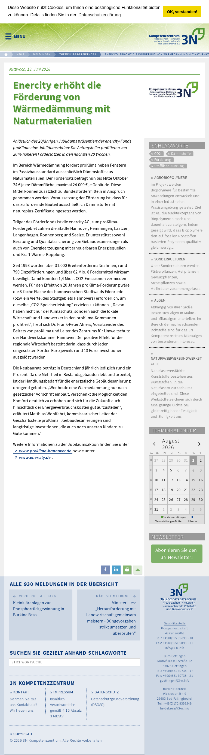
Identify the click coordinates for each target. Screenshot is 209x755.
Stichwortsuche (27, 662)
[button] (105, 570)
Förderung (162, 159)
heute (193, 521)
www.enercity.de (35, 457)
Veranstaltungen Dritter (168, 521)
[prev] (154, 443)
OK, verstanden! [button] (182, 12)
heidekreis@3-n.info (174, 708)
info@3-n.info (174, 648)
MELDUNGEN (41, 54)
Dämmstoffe (181, 153)
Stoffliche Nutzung (169, 166)
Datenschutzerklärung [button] (99, 15)
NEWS (20, 54)
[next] (199, 443)
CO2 (157, 153)
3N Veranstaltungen (174, 517)
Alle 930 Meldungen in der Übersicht (64, 583)
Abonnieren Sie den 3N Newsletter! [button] (176, 553)
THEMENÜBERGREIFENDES (77, 54)
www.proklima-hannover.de (45, 450)
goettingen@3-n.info (174, 680)
